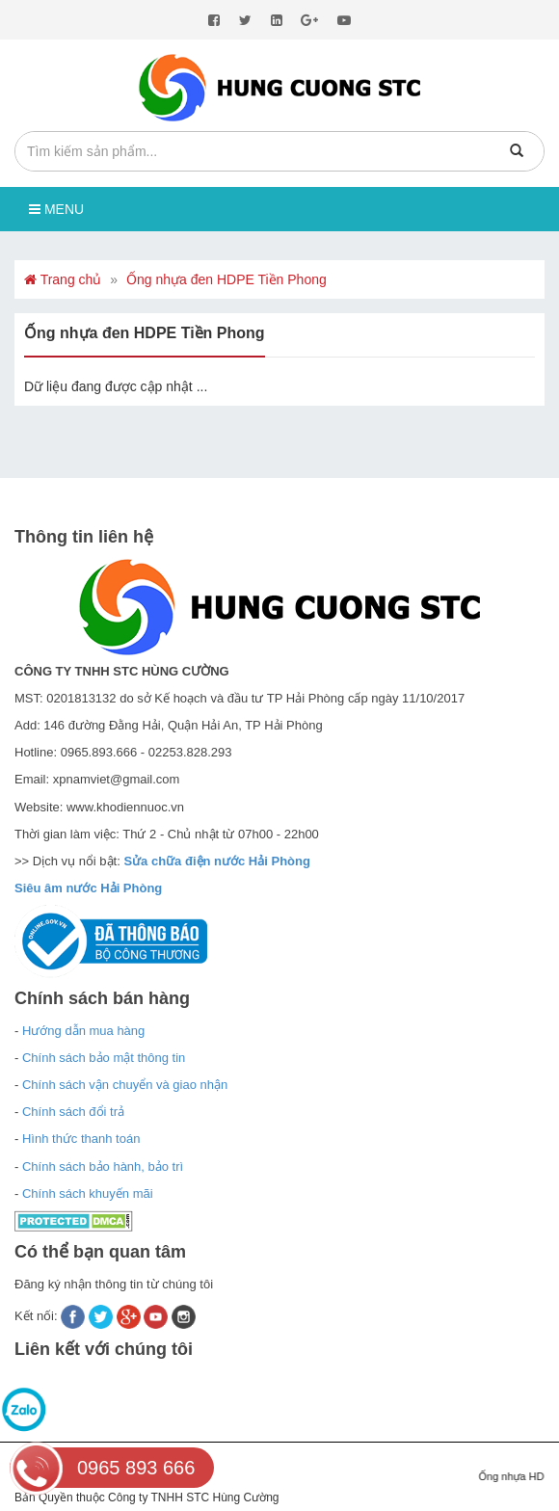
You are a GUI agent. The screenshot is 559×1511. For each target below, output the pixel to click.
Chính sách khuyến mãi (87, 1193)
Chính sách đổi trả (73, 1111)
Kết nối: (37, 1316)
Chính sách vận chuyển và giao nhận (124, 1084)
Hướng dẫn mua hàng (83, 1030)
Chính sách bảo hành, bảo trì (102, 1166)
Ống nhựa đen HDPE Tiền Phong (226, 279)
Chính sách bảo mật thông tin (103, 1057)
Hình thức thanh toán (81, 1138)
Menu (56, 209)
